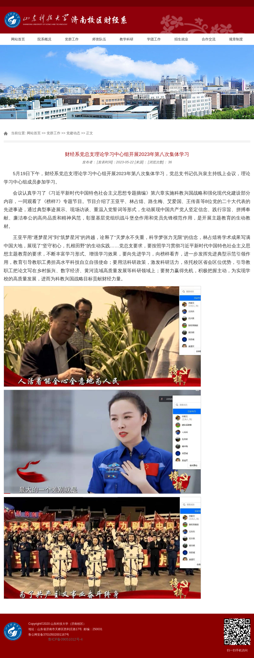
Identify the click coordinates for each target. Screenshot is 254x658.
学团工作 (154, 39)
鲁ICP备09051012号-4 (65, 639)
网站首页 (18, 39)
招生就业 (181, 39)
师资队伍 (99, 39)
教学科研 (126, 39)
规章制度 (236, 39)
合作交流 (209, 39)
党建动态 (73, 133)
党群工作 (72, 39)
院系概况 (44, 39)
